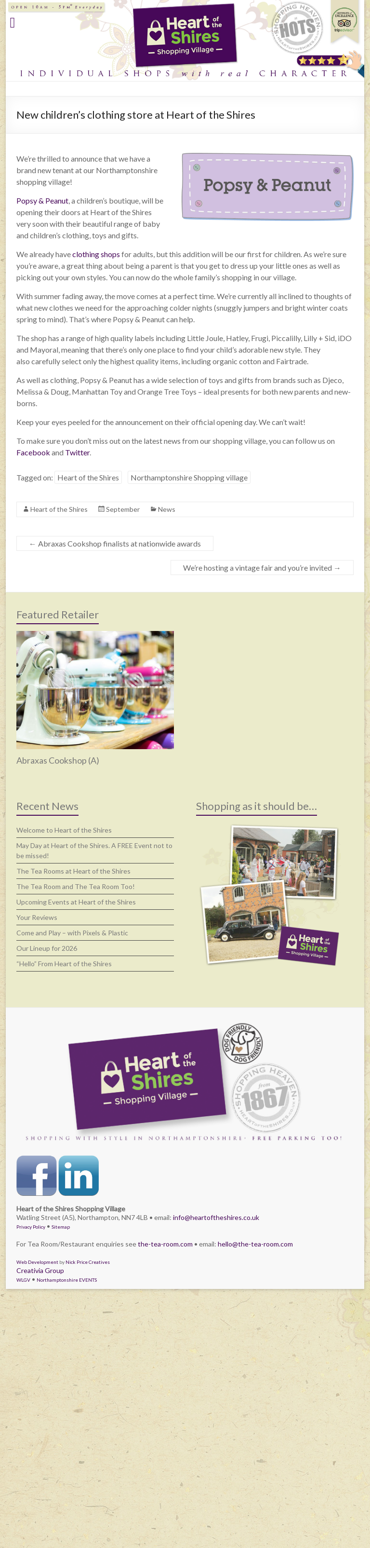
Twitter (77, 452)
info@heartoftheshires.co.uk (216, 1217)
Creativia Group (40, 1270)
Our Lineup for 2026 (46, 948)
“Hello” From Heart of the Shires (64, 963)
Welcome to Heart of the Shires (64, 830)
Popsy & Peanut (42, 200)
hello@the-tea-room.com (255, 1244)
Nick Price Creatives (88, 1262)
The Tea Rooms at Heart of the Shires (73, 871)
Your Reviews (36, 917)
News (166, 509)
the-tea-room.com (165, 1244)
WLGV (23, 1280)
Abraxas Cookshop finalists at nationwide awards (115, 543)
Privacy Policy (30, 1227)
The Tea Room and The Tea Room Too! (75, 886)
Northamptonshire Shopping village (189, 477)
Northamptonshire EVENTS (67, 1280)
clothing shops (96, 254)
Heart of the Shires (88, 477)
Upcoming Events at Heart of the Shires (76, 902)
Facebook (33, 452)
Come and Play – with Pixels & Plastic (72, 933)
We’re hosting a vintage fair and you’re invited (262, 567)
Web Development (37, 1262)
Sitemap (61, 1227)
